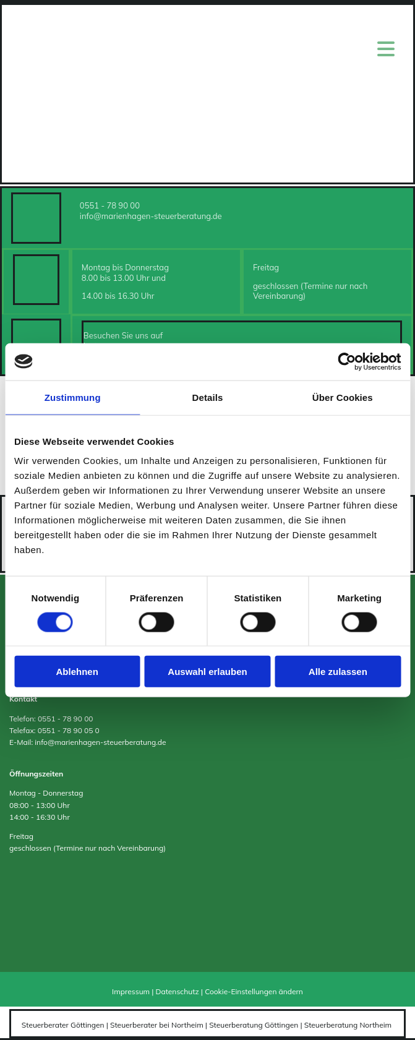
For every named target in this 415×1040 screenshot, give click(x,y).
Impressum (131, 991)
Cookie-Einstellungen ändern (254, 991)
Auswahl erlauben (207, 671)
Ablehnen (77, 671)
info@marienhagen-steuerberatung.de (151, 216)
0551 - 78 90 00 (110, 205)
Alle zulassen (338, 671)
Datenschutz (177, 991)
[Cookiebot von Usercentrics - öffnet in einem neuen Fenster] (347, 361)
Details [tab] (207, 397)
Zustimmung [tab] (73, 397)
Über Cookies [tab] (342, 397)
